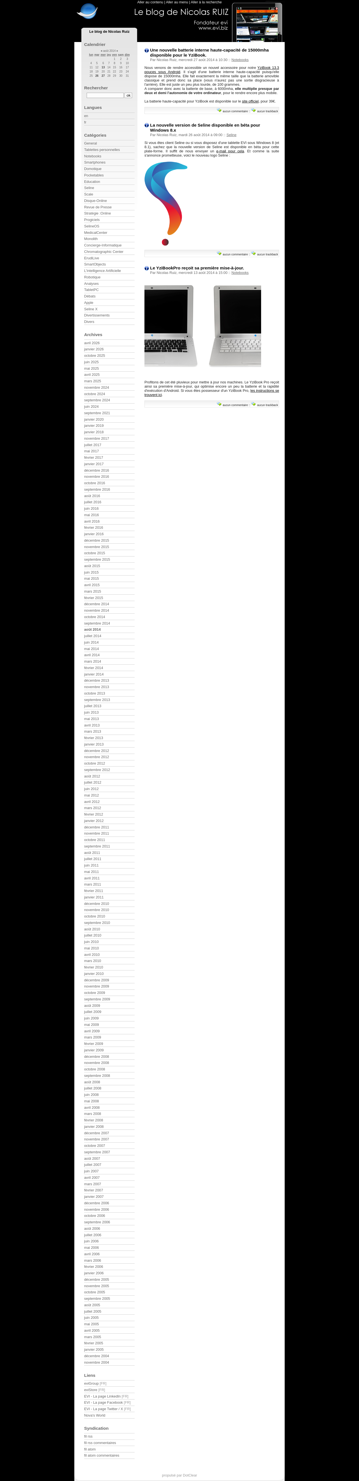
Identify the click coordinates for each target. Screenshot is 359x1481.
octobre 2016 (94, 483)
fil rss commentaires (100, 1443)
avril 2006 (92, 1254)
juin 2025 (91, 362)
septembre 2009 (97, 999)
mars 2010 (92, 961)
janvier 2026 (94, 349)
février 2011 (93, 891)
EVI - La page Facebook (103, 1402)
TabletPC (91, 290)
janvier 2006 (94, 1273)
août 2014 (92, 629)
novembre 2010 (96, 910)
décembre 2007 (96, 1133)
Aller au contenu (150, 2)
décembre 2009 (96, 980)
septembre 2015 (97, 559)
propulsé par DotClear (179, 1475)
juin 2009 (91, 1018)
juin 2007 (91, 1171)
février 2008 (93, 1120)
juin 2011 (91, 865)
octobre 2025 (94, 355)
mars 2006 (92, 1260)
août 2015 (92, 566)
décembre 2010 (96, 904)
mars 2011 (92, 884)
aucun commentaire (235, 111)
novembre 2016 (96, 476)
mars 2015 (92, 591)
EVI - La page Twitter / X (103, 1409)
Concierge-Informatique (103, 245)
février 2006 (93, 1267)
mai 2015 (91, 578)
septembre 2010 (97, 923)
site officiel (250, 101)
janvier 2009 (94, 1050)
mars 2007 (92, 1184)
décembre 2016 (96, 470)
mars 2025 (92, 381)
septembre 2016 (97, 489)
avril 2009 (92, 1031)
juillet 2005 (92, 1311)
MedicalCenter (95, 232)
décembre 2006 (96, 1203)
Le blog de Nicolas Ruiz (109, 31)
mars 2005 (92, 1337)
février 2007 (93, 1190)
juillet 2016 (92, 502)
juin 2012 (91, 789)
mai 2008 (91, 1101)
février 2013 (93, 738)
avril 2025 (92, 374)
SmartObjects (95, 264)
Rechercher (96, 87)
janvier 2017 (94, 464)
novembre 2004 (96, 1362)
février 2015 (93, 598)
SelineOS (91, 226)
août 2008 (92, 1082)
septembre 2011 (97, 846)
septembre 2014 (97, 623)
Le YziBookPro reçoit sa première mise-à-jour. (197, 268)
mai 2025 (91, 368)
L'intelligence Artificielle (102, 271)
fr (85, 122)
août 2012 (92, 776)
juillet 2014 (92, 636)
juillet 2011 (92, 859)
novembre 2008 (96, 1063)
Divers (89, 322)
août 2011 (92, 853)
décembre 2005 (96, 1279)
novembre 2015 (96, 547)
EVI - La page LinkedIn (102, 1396)
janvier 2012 (94, 821)
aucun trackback (267, 111)
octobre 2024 (94, 394)
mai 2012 (91, 795)
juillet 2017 (92, 445)
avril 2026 (92, 343)
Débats (90, 296)
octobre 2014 (94, 617)
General (90, 143)
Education (92, 182)
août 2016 (92, 496)
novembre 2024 (96, 387)
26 (96, 75)
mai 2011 (91, 872)
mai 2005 (91, 1324)
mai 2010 (91, 948)
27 (103, 75)
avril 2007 (92, 1177)
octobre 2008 (94, 1069)
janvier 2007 (94, 1196)
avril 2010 (92, 955)
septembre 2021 (97, 413)
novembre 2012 (96, 757)
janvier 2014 (94, 674)
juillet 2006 (92, 1235)
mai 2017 (91, 451)
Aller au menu (177, 2)
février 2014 (93, 668)
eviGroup (91, 1383)
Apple (88, 303)
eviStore (90, 1390)
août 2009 (92, 1005)
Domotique (93, 169)
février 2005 (93, 1343)
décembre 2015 (96, 540)
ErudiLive (91, 258)
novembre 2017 (96, 438)
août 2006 (92, 1228)
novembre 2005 (96, 1286)
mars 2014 (92, 661)
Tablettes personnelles (102, 150)
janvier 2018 (94, 432)
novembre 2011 (96, 833)
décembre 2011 (96, 827)
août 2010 (92, 929)
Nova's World (94, 1415)
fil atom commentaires (101, 1455)
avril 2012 (92, 802)
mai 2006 (91, 1247)
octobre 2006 (94, 1216)
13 (103, 67)
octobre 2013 (94, 693)
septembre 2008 (97, 1076)
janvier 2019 (94, 425)
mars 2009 (92, 1037)
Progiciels (92, 220)
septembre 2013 (97, 700)
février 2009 (93, 1044)
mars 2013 (92, 731)
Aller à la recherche (206, 2)
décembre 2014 (96, 604)
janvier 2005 (94, 1349)
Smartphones (94, 162)
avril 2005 (92, 1330)
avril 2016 (92, 521)
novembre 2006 (96, 1209)
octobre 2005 (94, 1292)
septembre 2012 (97, 770)
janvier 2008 (94, 1126)
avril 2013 (92, 725)
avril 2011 (92, 878)
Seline (231, 135)
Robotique (92, 277)
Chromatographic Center (103, 252)
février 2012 (93, 814)
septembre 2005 (97, 1298)
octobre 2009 (94, 993)
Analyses (91, 283)
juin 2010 (91, 942)
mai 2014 (91, 649)
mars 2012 (92, 808)
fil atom (90, 1449)
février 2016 (93, 527)
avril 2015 (92, 585)
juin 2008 (91, 1095)
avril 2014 (92, 655)
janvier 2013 (94, 744)
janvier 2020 (94, 419)
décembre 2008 (96, 1056)
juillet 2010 (92, 935)
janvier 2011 (94, 897)
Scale (88, 194)
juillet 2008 (92, 1088)
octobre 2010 (94, 916)
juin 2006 (91, 1241)
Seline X (91, 309)
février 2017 (93, 457)
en (86, 116)
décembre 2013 (96, 680)
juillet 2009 (92, 1012)
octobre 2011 (94, 840)
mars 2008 (92, 1114)
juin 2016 (91, 508)
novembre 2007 (96, 1139)
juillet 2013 (92, 706)
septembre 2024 (97, 400)
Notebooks (239, 60)
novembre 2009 (96, 986)
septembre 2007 (97, 1152)
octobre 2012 (94, 763)
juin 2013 (91, 712)
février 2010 (93, 967)
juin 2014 (91, 642)
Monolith (91, 239)
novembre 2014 (96, 610)
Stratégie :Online (97, 213)
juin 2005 (91, 1317)
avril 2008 (92, 1107)
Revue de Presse (98, 207)
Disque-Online (95, 201)
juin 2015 (91, 572)
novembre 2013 (96, 687)
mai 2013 (91, 719)
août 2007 (92, 1158)
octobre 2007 (94, 1146)
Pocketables (94, 175)
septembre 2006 (97, 1222)
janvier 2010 (94, 974)
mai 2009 (91, 1025)
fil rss (88, 1436)
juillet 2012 (92, 782)
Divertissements (97, 315)
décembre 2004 (96, 1356)
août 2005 (92, 1305)
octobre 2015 (94, 553)
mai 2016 (91, 515)
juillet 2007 (92, 1165)
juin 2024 (91, 406)
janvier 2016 (94, 534)
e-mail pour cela (230, 151)
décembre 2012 (96, 751)
